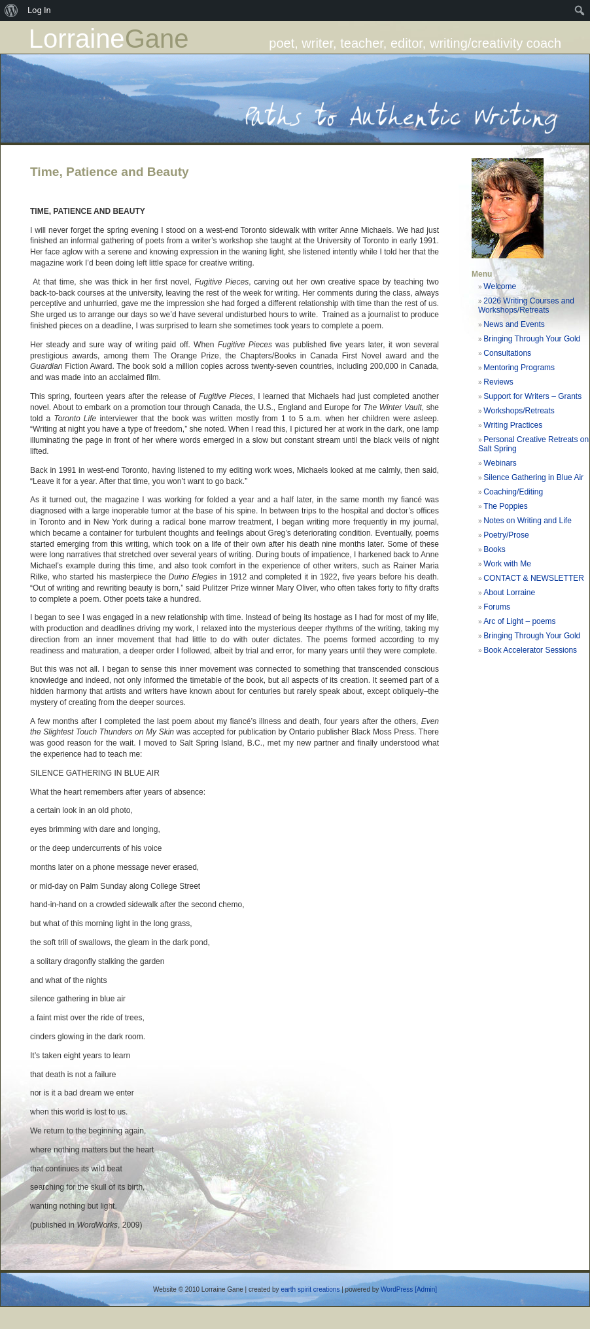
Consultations (507, 353)
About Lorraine (509, 592)
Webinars (499, 463)
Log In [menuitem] (39, 10)
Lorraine (77, 38)
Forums (496, 607)
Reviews (498, 382)
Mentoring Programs (519, 367)
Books (494, 549)
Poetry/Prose (506, 535)
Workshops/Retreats (519, 410)
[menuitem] (11, 10)
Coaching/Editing (513, 491)
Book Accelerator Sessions (530, 650)
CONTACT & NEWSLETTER (533, 578)
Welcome (499, 286)
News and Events (513, 324)
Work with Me (506, 563)
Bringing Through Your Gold (531, 338)
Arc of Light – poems (519, 621)
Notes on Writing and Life (527, 520)
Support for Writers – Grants (532, 396)
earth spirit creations (310, 1289)
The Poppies (505, 506)
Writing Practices (512, 425)
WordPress (397, 1289)
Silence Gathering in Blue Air (533, 477)
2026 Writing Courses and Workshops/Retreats (526, 305)
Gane (157, 38)
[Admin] (426, 1289)
